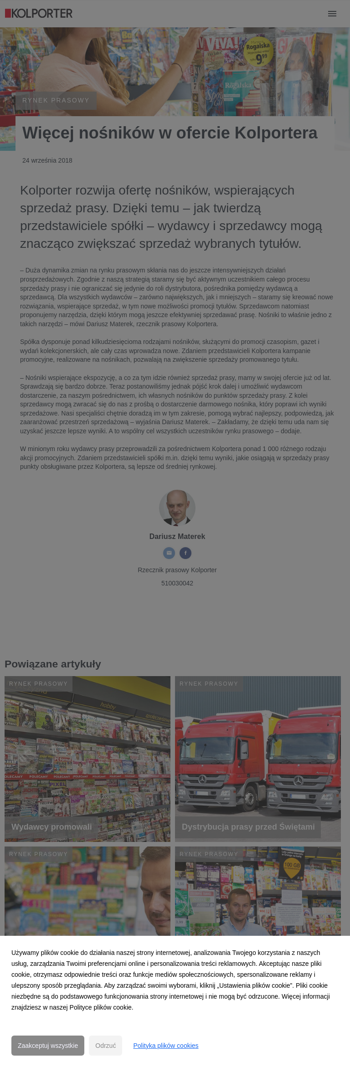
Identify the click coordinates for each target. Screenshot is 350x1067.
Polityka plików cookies (165, 1045)
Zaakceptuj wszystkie (48, 1045)
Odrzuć (105, 1045)
